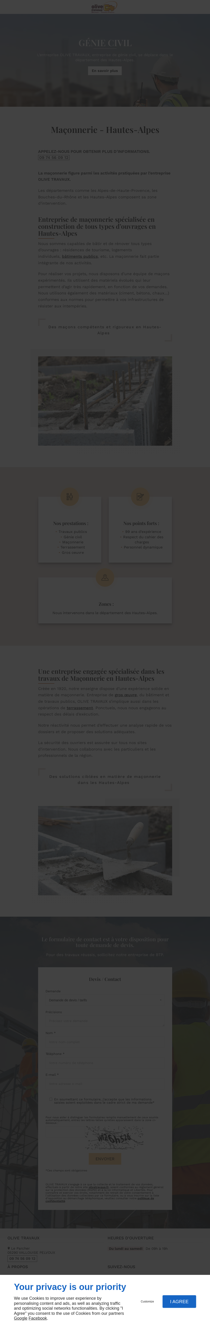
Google (20, 1318)
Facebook (38, 1318)
